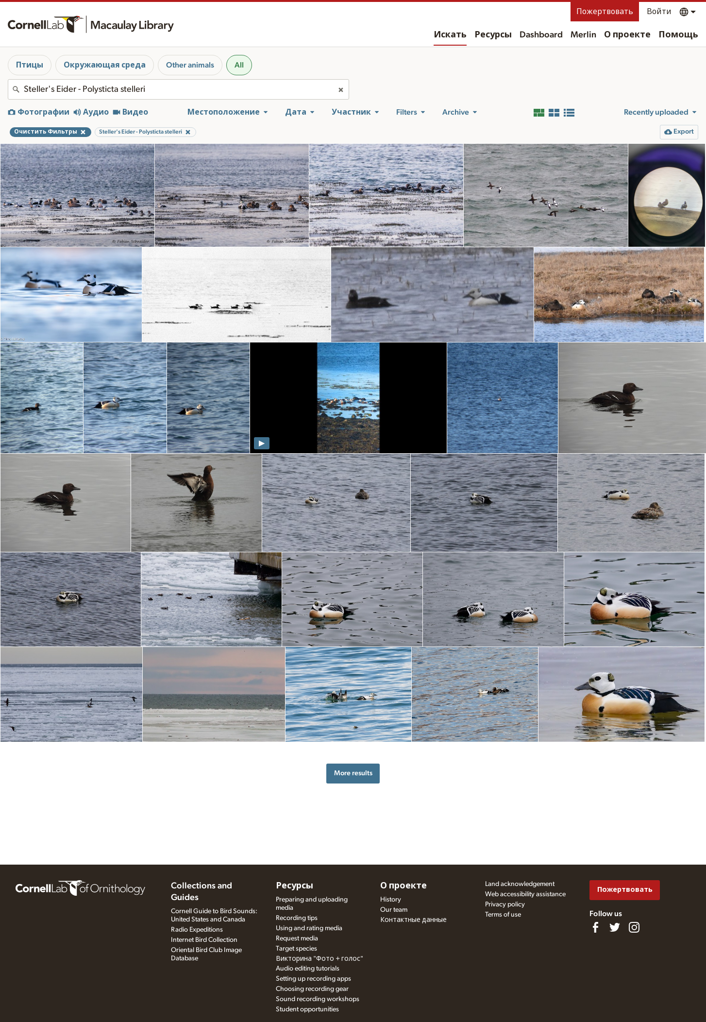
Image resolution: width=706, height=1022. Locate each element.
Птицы (29, 65)
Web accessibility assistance (525, 894)
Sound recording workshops (317, 999)
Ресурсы (493, 35)
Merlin (583, 35)
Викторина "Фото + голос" (319, 958)
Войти (659, 12)
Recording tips (297, 918)
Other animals (190, 65)
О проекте (627, 35)
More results (353, 773)
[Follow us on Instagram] (634, 927)
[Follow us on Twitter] (615, 927)
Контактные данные (413, 920)
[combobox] (178, 89)
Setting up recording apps (313, 978)
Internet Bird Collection (204, 940)
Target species (296, 948)
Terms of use (503, 914)
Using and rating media (309, 928)
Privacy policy (505, 904)
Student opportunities (307, 1009)
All (239, 65)
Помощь (678, 35)
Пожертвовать (604, 12)
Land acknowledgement (520, 884)
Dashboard (541, 35)
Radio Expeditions (197, 929)
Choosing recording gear (312, 989)
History (390, 899)
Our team (393, 909)
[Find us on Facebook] (595, 927)
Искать (450, 35)
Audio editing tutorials (307, 968)
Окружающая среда (105, 65)
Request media (297, 938)
